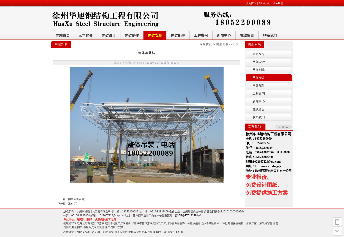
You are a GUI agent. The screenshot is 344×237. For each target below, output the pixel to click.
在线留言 (259, 109)
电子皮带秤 (121, 231)
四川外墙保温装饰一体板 (178, 223)
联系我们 (277, 3)
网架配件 (259, 85)
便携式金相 (135, 231)
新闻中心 (259, 101)
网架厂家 (161, 231)
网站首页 (206, 44)
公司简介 (259, 54)
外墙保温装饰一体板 (215, 223)
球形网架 (108, 231)
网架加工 (97, 231)
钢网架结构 (83, 231)
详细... (283, 126)
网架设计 (259, 62)
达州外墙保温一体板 (194, 211)
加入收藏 (264, 3)
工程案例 (259, 93)
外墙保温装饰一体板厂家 (242, 223)
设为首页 (251, 3)
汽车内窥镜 (148, 231)
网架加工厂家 (175, 231)
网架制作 (259, 70)
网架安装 (222, 44)
